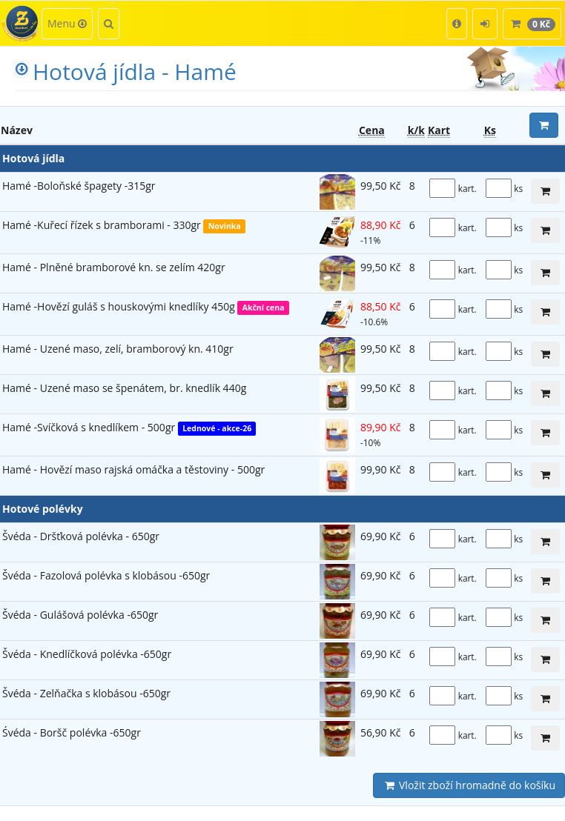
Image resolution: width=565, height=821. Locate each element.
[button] (456, 24)
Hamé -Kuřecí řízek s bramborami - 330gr (102, 225)
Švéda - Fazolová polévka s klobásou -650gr (106, 575)
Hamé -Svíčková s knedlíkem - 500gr (90, 427)
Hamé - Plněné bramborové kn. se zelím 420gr (113, 267)
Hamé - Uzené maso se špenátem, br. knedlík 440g (124, 388)
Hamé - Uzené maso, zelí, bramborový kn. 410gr (118, 349)
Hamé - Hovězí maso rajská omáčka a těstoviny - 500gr (133, 469)
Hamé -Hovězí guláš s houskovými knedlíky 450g (119, 306)
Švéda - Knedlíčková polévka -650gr (86, 654)
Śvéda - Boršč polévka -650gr (71, 732)
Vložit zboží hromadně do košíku (469, 785)
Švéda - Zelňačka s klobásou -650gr (86, 693)
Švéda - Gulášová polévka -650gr (80, 615)
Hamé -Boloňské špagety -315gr (79, 186)
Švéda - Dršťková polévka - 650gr (80, 536)
